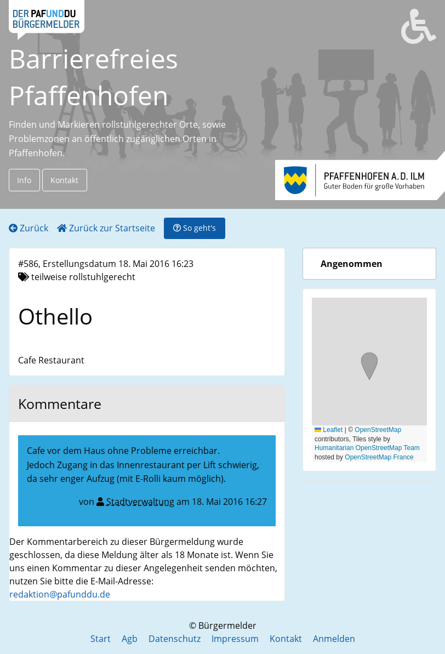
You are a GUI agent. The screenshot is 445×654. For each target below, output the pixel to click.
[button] (369, 367)
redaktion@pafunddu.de (59, 594)
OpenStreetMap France (379, 457)
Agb (130, 639)
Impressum (235, 639)
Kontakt (64, 180)
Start (100, 639)
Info (24, 180)
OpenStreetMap (378, 430)
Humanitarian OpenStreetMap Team (367, 448)
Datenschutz (175, 639)
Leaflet (329, 430)
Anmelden (334, 639)
